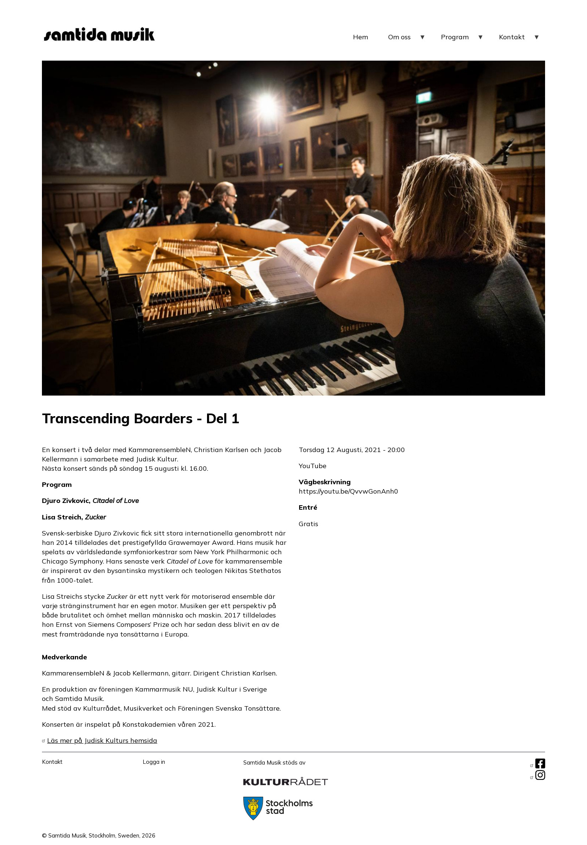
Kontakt (52, 761)
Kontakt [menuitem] (519, 40)
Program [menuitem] (462, 40)
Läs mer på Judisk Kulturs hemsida (102, 740)
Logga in (154, 761)
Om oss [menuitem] (407, 40)
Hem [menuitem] (360, 37)
